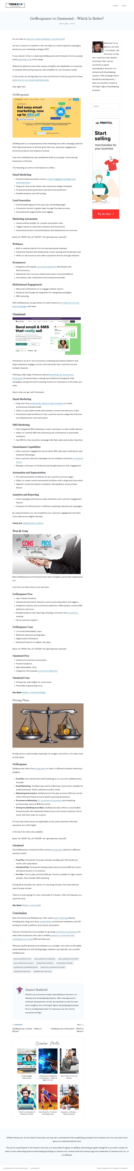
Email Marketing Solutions (23, 963)
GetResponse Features (64, 963)
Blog (124, 5)
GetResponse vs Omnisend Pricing (26, 967)
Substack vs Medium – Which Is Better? (69, 1113)
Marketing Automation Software (53, 967)
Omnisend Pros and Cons (42, 971)
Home (115, 5)
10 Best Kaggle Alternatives (27, 1077)
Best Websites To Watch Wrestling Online (48, 1113)
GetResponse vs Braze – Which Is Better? (29, 1028)
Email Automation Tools (22, 959)
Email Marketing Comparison (44, 959)
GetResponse (20, 94)
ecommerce (73, 613)
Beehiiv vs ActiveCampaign (34, 692)
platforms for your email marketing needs (30, 80)
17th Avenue (123, 1168)
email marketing (60, 918)
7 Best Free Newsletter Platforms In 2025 (27, 1113)
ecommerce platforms (47, 267)
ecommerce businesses (66, 932)
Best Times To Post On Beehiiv (69, 1077)
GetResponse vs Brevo (33, 523)
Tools (72, 23)
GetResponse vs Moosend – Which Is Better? (67, 1028)
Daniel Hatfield (36, 989)
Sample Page (35, 1168)
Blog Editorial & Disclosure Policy (16, 1168)
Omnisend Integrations (22, 971)
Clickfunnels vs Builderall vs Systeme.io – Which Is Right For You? (48, 1078)
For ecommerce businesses (50, 800)
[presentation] (26, 1061)
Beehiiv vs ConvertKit (31, 905)
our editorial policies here (69, 1141)
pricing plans (40, 768)
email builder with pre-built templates (46, 403)
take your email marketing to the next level (45, 39)
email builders (45, 921)
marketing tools (24, 59)
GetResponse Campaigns (44, 963)
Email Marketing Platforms (68, 959)
